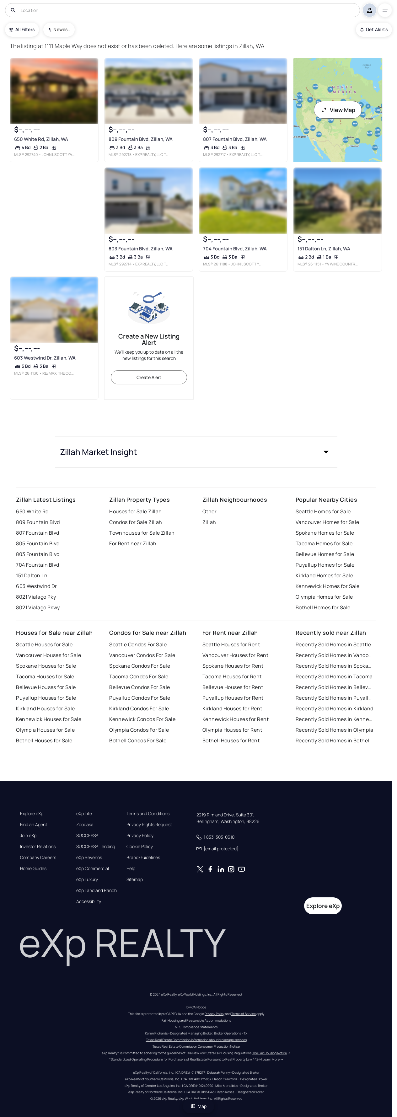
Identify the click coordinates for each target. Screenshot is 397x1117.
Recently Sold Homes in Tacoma (334, 676)
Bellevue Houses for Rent (232, 687)
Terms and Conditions (147, 813)
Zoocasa (85, 824)
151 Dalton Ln (31, 575)
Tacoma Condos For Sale (139, 676)
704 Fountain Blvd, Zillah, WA (235, 248)
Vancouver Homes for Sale (327, 522)
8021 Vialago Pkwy (38, 607)
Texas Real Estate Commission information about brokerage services (196, 1040)
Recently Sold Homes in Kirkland (334, 708)
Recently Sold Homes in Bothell (333, 740)
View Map (338, 110)
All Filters (22, 29)
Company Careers (38, 857)
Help (130, 868)
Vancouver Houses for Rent (235, 655)
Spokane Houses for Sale (46, 665)
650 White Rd (32, 511)
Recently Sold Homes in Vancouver (335, 655)
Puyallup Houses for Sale (46, 697)
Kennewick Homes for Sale (328, 586)
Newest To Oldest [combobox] (61, 29)
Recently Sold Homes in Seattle (333, 644)
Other (209, 511)
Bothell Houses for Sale (44, 740)
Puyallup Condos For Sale (139, 697)
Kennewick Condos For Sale (142, 719)
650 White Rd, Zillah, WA (41, 139)
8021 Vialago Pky (36, 596)
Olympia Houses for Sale (45, 729)
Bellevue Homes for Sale (325, 554)
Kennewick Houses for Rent (235, 719)
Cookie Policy (139, 846)
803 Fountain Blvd (37, 554)
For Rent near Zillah (133, 543)
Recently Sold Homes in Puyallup (335, 697)
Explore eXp (31, 813)
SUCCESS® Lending (95, 846)
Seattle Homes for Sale (323, 511)
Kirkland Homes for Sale (324, 575)
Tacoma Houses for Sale (45, 676)
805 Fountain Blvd (37, 543)
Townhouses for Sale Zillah (141, 532)
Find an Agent (33, 824)
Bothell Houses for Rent (231, 740)
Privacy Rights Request (149, 824)
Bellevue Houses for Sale (46, 687)
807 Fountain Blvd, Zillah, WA (235, 139)
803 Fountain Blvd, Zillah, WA (141, 248)
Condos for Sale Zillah (135, 522)
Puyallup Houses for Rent (233, 697)
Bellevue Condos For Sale (139, 687)
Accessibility (88, 901)
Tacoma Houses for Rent (232, 676)
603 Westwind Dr (36, 586)
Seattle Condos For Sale (138, 644)
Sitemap (134, 879)
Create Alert (149, 377)
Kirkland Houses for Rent (232, 708)
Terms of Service (243, 1014)
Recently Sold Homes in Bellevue (335, 687)
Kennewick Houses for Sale (48, 719)
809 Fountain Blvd (38, 522)
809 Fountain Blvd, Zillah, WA (141, 139)
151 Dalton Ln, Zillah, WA (324, 248)
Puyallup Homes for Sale (325, 564)
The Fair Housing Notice (269, 1053)
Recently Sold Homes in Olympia (334, 729)
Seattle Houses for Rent (231, 644)
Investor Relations (38, 846)
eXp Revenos (89, 857)
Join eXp (28, 835)
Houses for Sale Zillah (135, 511)
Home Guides (33, 868)
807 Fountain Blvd (37, 532)
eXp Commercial (92, 868)
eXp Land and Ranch (96, 890)
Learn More (271, 1059)
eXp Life (84, 813)
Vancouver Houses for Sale (48, 655)
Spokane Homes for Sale (325, 532)
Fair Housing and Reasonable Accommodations (196, 1020)
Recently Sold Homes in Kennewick (335, 719)
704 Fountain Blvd (37, 564)
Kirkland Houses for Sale (45, 708)
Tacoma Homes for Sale (324, 543)
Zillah (209, 522)
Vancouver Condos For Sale (142, 655)
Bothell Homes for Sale (323, 607)
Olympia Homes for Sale (324, 596)
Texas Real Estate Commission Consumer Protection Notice (196, 1046)
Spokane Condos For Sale (139, 665)
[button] (196, 451)
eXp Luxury (87, 879)
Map (198, 1106)
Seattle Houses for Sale (44, 644)
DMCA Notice (196, 1007)
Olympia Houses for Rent (232, 729)
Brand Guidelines (143, 857)
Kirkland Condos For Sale (139, 708)
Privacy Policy (139, 835)
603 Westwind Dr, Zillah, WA (45, 358)
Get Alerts (374, 29)
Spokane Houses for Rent (232, 665)
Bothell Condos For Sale (137, 740)
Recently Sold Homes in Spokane (335, 665)
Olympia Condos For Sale (139, 729)
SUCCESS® (87, 835)
